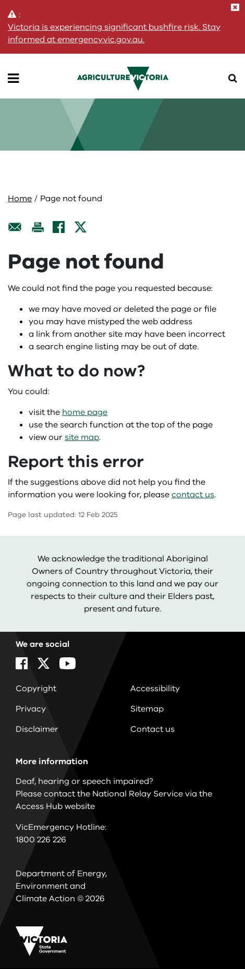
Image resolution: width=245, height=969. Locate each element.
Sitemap (147, 709)
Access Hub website (55, 806)
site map (82, 437)
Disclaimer (37, 729)
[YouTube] (67, 663)
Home (20, 198)
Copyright (36, 688)
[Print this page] (37, 227)
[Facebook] (59, 227)
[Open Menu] (13, 79)
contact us (193, 494)
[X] (80, 227)
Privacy (31, 709)
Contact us (152, 729)
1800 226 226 (41, 839)
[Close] (235, 7)
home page (84, 412)
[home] (122, 78)
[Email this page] (15, 227)
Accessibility (155, 688)
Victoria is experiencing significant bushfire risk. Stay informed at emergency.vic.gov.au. (114, 33)
